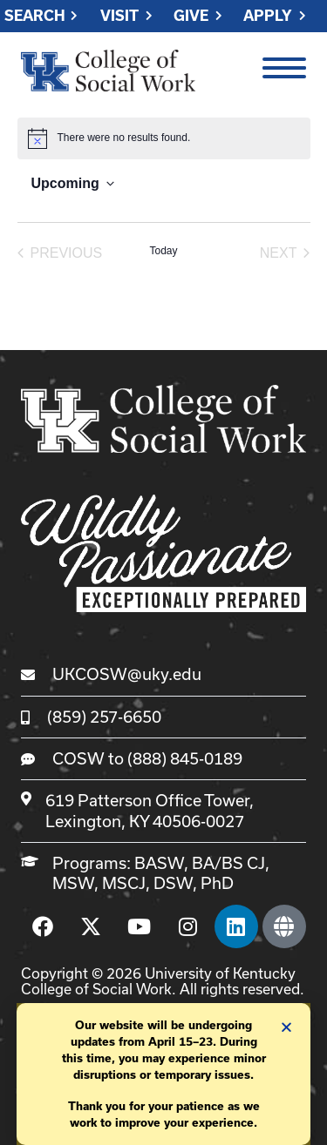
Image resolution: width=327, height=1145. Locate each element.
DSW (173, 882)
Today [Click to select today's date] (163, 251)
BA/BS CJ (228, 862)
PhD (217, 882)
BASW (159, 862)
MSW (73, 882)
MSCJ (124, 882)
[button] (286, 1027)
